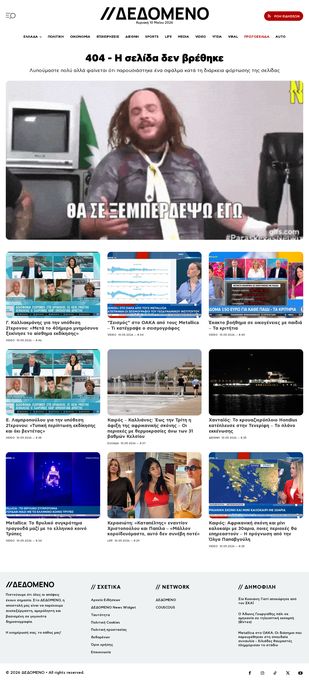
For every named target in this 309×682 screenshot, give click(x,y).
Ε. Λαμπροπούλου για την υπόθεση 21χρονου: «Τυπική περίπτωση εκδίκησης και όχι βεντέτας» (51, 425)
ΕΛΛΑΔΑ (113, 443)
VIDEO (10, 340)
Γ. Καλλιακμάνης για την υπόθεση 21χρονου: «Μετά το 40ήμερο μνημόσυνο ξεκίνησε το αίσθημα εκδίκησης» (52, 328)
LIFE (110, 540)
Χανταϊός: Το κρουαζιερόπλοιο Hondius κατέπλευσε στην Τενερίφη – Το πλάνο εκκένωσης (253, 425)
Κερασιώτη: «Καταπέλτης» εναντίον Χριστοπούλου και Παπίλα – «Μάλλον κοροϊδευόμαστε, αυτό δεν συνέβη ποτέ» (153, 528)
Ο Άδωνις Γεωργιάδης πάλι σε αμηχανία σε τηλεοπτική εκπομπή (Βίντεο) (266, 618)
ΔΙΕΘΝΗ (214, 437)
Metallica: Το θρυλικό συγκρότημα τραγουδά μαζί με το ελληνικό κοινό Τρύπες (46, 528)
